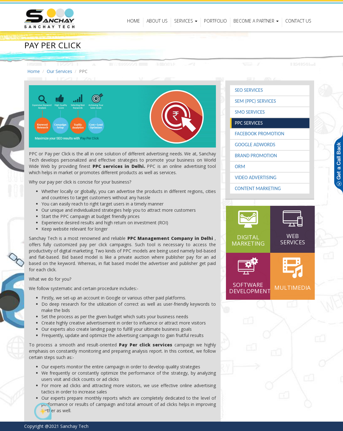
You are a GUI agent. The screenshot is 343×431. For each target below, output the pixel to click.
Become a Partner (256, 21)
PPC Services (249, 123)
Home (133, 21)
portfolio (215, 21)
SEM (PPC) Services (255, 101)
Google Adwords (255, 145)
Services (185, 21)
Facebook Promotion (259, 134)
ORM (240, 166)
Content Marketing (258, 188)
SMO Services (250, 112)
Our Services (59, 71)
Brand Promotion (256, 155)
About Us (157, 21)
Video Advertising (255, 177)
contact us (298, 21)
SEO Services (249, 90)
